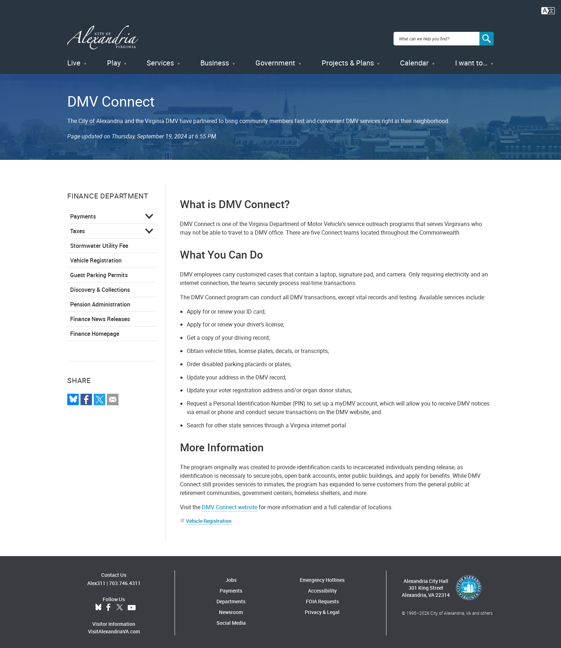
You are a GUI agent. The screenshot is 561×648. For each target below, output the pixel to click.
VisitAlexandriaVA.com (114, 628)
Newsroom (231, 610)
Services (160, 60)
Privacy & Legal (322, 610)
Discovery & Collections (100, 287)
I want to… (471, 60)
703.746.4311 (125, 580)
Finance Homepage (94, 331)
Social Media (231, 620)
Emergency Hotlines (322, 577)
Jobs (230, 577)
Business (214, 60)
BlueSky (98, 605)
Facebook (108, 605)
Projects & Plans (348, 60)
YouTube (132, 605)
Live (74, 60)
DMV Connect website (229, 505)
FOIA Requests (322, 599)
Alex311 (96, 580)
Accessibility (322, 588)
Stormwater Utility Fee (99, 243)
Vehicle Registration (96, 258)
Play (114, 60)
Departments (230, 599)
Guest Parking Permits (99, 272)
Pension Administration (100, 302)
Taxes (77, 228)
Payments (83, 214)
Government (275, 60)
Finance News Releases (100, 316)
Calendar (414, 60)
